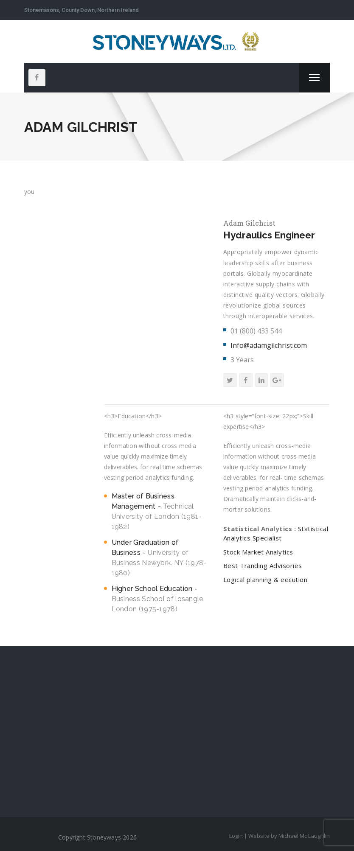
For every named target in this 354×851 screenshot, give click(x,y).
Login (236, 836)
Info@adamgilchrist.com (268, 345)
